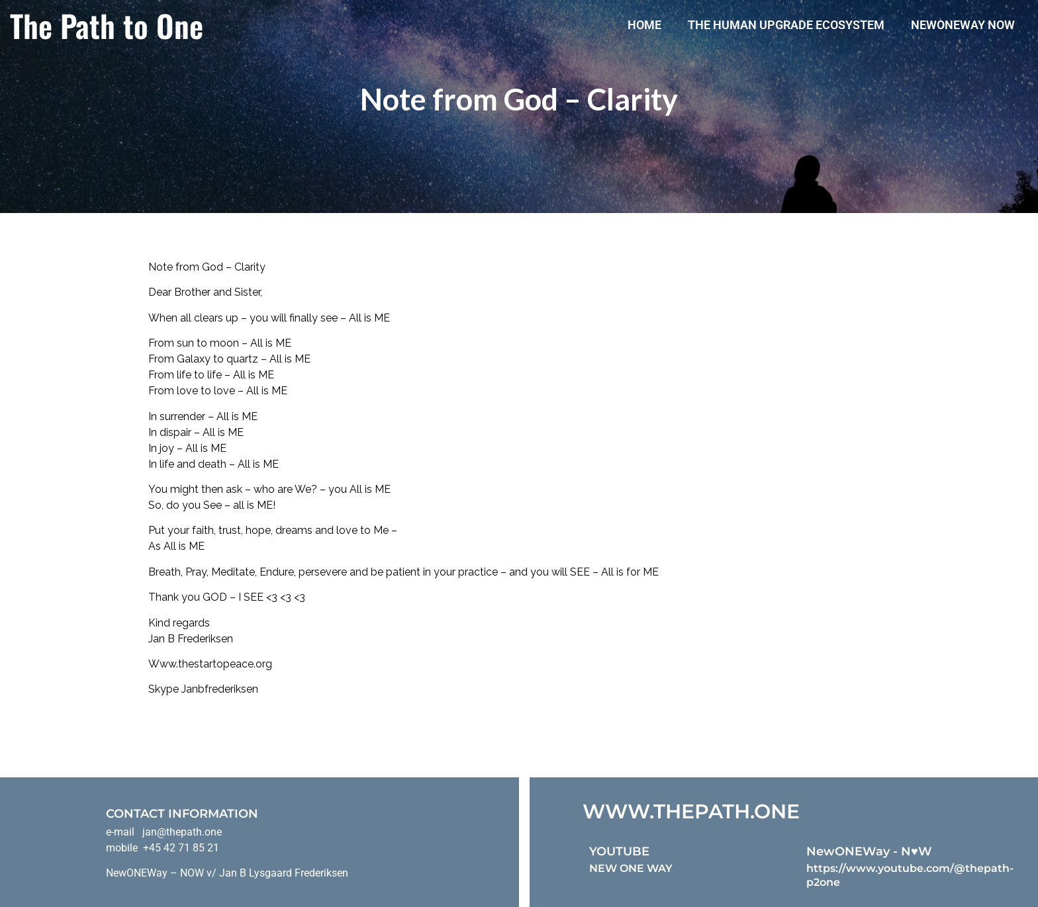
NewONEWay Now (963, 25)
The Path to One (106, 25)
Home (644, 25)
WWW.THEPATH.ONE (691, 811)
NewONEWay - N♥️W (869, 851)
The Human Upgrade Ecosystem (786, 25)
